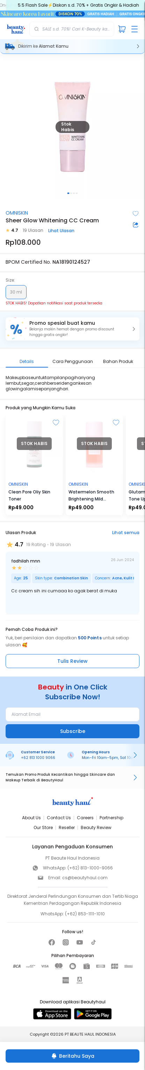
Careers (85, 818)
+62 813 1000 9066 (38, 757)
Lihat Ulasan (61, 231)
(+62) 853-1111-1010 (85, 914)
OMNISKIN (17, 212)
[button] (72, 329)
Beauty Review (96, 827)
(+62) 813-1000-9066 (90, 868)
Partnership (111, 818)
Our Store (43, 827)
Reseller (67, 827)
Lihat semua (125, 533)
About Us (31, 818)
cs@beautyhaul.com (85, 878)
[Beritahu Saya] (72, 1056)
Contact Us (59, 818)
